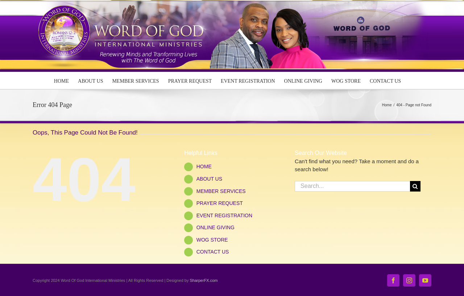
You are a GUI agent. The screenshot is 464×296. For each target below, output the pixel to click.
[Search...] (352, 186)
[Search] (415, 186)
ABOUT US (209, 179)
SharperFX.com (204, 280)
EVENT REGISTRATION (224, 215)
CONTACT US (212, 252)
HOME (204, 166)
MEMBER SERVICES (221, 191)
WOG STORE (212, 240)
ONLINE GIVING (215, 227)
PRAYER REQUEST (219, 203)
